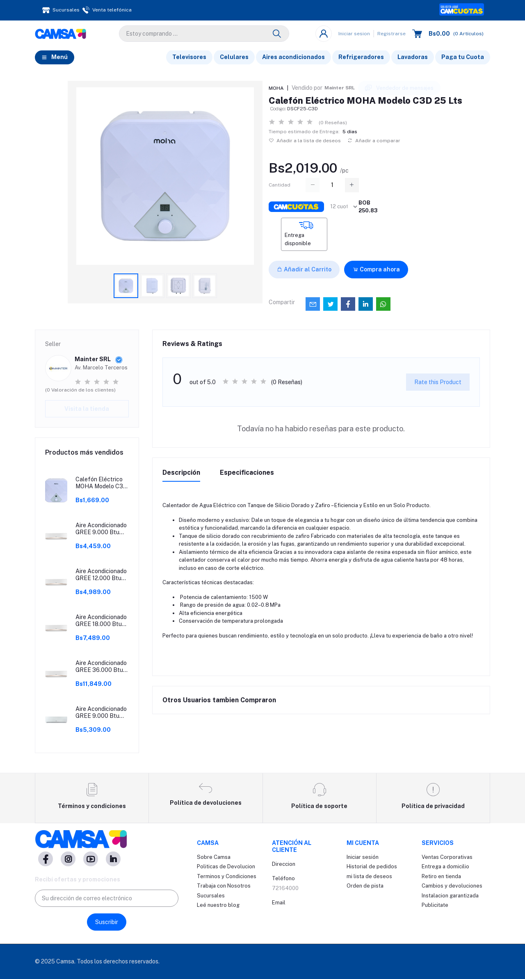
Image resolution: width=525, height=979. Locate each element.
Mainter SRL (339, 88)
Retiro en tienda (441, 876)
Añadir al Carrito (304, 269)
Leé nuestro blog (218, 905)
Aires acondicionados (293, 57)
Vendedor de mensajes (399, 88)
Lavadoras (412, 57)
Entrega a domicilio (445, 866)
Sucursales (211, 895)
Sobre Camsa (214, 857)
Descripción (181, 472)
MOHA (276, 88)
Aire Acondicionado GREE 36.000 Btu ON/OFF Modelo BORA (101, 667)
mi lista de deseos (369, 876)
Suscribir (106, 922)
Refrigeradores (361, 57)
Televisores (189, 57)
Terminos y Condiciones (226, 876)
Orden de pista (365, 886)
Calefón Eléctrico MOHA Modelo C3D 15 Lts (101, 483)
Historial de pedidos (372, 866)
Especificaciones (247, 472)
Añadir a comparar (373, 140)
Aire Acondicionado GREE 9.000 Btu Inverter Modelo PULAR (101, 712)
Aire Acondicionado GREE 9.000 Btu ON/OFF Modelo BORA (101, 529)
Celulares (234, 57)
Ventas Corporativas (447, 857)
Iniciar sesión (363, 857)
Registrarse (391, 33)
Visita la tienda (86, 408)
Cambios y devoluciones (452, 886)
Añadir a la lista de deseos (305, 140)
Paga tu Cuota (462, 57)
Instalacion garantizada (450, 895)
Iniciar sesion (354, 33)
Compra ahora (376, 269)
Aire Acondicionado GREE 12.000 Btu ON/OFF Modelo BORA (101, 575)
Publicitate (435, 905)
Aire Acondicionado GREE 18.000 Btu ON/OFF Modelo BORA (101, 621)
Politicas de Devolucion (226, 866)
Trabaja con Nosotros (224, 886)
